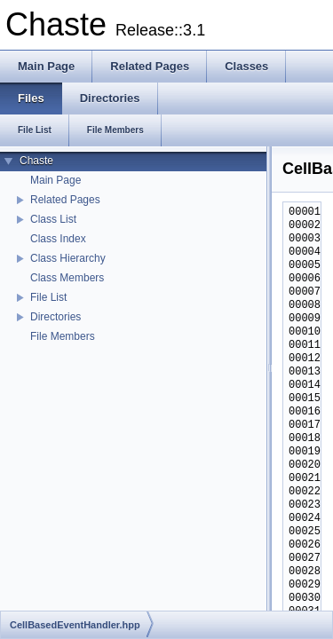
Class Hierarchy (68, 258)
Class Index (58, 239)
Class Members (67, 278)
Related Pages (65, 199)
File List (48, 297)
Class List (53, 219)
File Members (62, 336)
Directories (55, 317)
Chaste (36, 160)
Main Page (55, 180)
